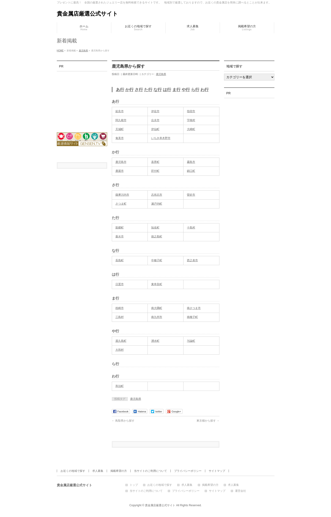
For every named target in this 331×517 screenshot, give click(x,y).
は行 (167, 89)
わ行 (204, 89)
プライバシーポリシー (188, 471)
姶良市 (119, 111)
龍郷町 (119, 227)
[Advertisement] (82, 99)
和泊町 (119, 386)
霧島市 (191, 162)
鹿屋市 (119, 170)
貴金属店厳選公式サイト (87, 14)
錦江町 (191, 170)
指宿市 (191, 111)
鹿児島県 (161, 74)
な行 (157, 89)
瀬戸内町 (156, 203)
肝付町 (155, 170)
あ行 (120, 89)
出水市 (155, 120)
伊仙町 (155, 129)
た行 (148, 89)
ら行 (195, 89)
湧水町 (155, 340)
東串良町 (156, 284)
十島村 (191, 227)
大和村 (119, 349)
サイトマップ (217, 471)
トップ (134, 485)
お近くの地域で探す (72, 471)
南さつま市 (194, 308)
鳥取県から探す (123, 420)
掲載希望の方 (118, 471)
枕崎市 (119, 308)
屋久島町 (120, 340)
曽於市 (191, 194)
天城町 (119, 129)
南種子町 (192, 317)
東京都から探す (208, 420)
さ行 (139, 89)
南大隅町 (156, 308)
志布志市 (156, 194)
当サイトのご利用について (150, 471)
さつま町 (120, 203)
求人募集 (97, 471)
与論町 (191, 340)
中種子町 (156, 260)
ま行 (176, 89)
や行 (186, 89)
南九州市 (156, 317)
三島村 (119, 317)
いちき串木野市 (160, 138)
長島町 (119, 260)
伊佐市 (155, 111)
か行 (129, 89)
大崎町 (191, 129)
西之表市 (192, 260)
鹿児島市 (120, 162)
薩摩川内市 (122, 194)
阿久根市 (120, 120)
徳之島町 (156, 236)
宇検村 (191, 120)
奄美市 (119, 138)
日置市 (119, 284)
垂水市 (119, 236)
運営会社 (240, 490)
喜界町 (155, 162)
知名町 (155, 227)
